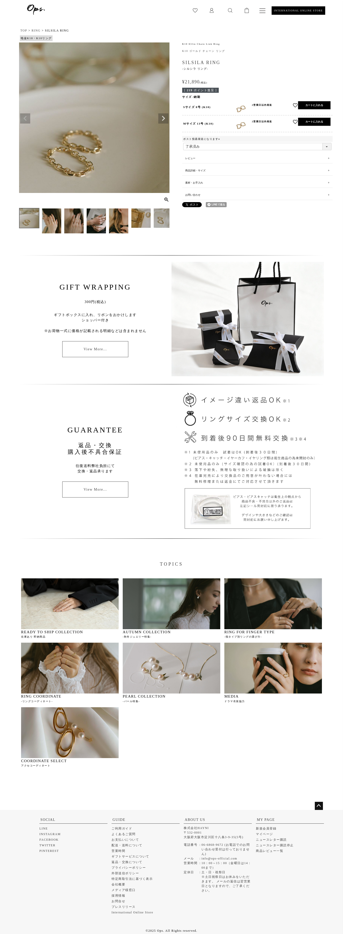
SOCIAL (47, 820)
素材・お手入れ (194, 182)
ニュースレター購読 (271, 839)
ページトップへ (319, 806)
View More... (95, 349)
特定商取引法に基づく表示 (132, 879)
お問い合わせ (192, 194)
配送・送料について (127, 845)
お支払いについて (125, 839)
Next (163, 118)
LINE (43, 828)
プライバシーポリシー (129, 867)
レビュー (190, 158)
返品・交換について (127, 862)
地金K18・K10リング (36, 38)
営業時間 (118, 851)
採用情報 (118, 895)
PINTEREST (49, 851)
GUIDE (119, 820)
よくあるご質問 (124, 834)
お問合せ (118, 901)
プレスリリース (124, 907)
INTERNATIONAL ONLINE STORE (298, 10)
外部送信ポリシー (125, 873)
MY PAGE (266, 820)
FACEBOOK (49, 839)
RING (36, 30)
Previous (25, 118)
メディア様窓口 (124, 890)
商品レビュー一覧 (269, 851)
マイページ (264, 834)
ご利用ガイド (122, 828)
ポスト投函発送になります (202, 139)
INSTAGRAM (50, 834)
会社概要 (118, 884)
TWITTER (47, 845)
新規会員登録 (266, 828)
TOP (23, 30)
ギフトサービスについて (130, 856)
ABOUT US (195, 820)
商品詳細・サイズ (195, 170)
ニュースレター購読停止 (275, 845)
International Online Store (132, 912)
